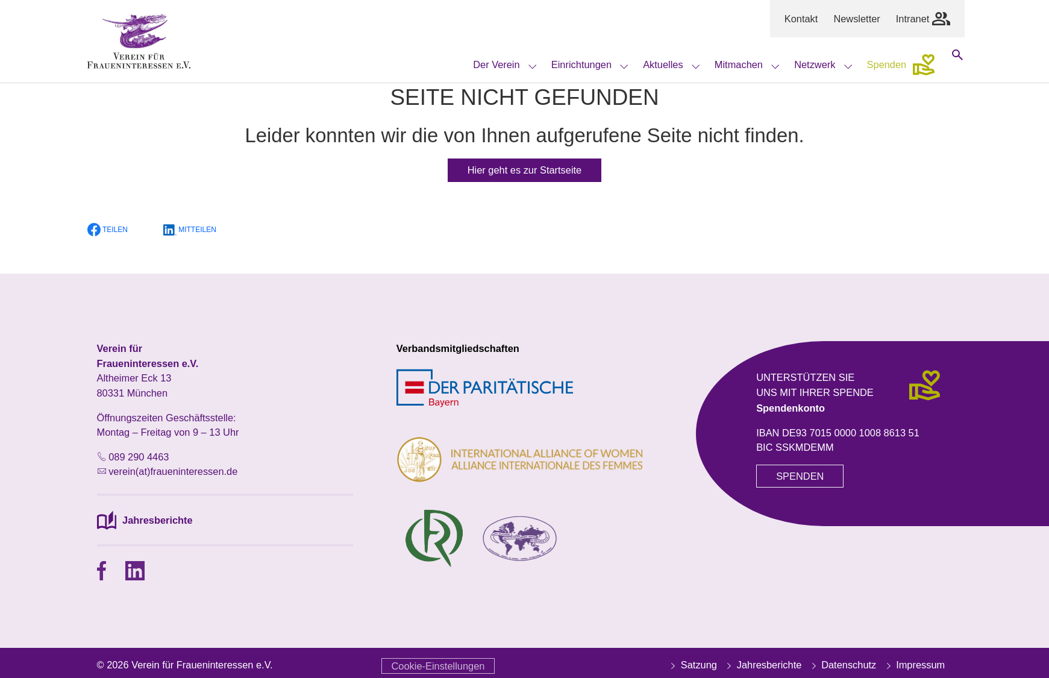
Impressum (914, 664)
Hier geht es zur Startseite (525, 170)
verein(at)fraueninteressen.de (172, 471)
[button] (115, 230)
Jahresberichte (762, 664)
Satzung (692, 664)
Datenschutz (843, 664)
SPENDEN (800, 476)
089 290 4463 (138, 456)
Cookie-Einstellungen (438, 666)
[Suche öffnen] (957, 65)
